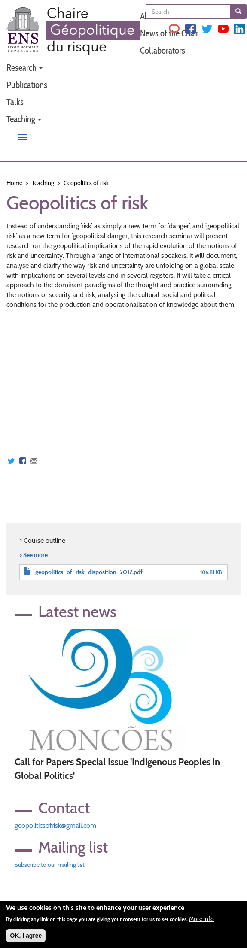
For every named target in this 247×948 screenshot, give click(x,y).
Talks (15, 102)
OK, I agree (26, 935)
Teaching (23, 119)
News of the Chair (169, 33)
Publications (26, 84)
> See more (33, 555)
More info (201, 919)
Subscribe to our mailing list (50, 865)
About (150, 16)
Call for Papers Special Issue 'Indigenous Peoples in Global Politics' (117, 768)
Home (14, 183)
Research (24, 67)
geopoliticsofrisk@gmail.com (55, 825)
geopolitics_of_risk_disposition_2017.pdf (89, 572)
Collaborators (162, 50)
